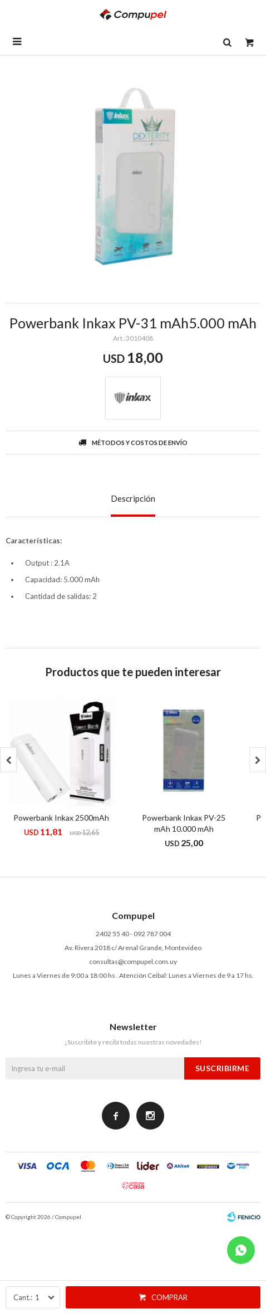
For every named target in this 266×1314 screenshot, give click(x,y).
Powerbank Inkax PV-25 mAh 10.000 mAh (183, 823)
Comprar (169, 1297)
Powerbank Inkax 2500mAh (61, 817)
